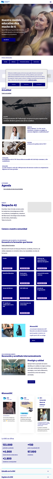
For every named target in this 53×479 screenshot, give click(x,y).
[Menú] (50, 2)
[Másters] (13, 62)
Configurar (39, 84)
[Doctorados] (36, 62)
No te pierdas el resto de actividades (12, 189)
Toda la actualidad (6, 93)
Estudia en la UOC (8, 471)
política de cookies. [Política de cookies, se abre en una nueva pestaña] (32, 80)
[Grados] (5, 62)
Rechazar (26, 84)
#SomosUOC (7, 393)
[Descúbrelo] (8, 40)
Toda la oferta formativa (8, 245)
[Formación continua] (24, 62)
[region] (26, 78)
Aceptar (14, 84)
